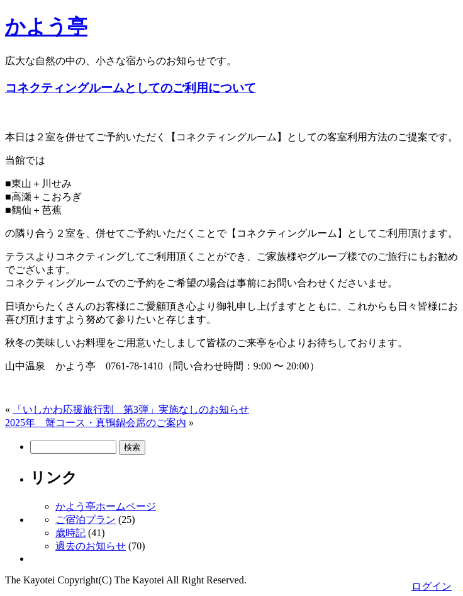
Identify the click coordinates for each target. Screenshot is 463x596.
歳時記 (70, 532)
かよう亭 (46, 26)
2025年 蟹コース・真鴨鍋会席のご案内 (95, 422)
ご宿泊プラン (85, 519)
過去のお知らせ (90, 546)
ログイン (431, 586)
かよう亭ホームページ (105, 506)
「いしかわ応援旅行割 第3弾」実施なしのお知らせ (131, 409)
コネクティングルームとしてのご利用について (130, 87)
